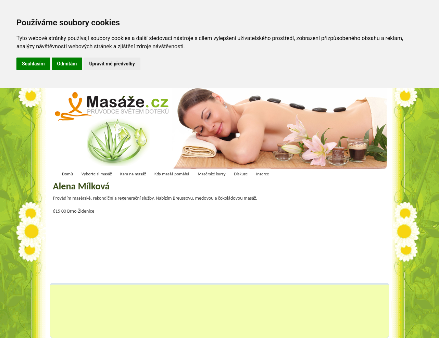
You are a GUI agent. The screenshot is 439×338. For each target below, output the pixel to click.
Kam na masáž (133, 173)
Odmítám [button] (67, 63)
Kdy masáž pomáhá (171, 173)
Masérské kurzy (211, 173)
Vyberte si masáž (96, 173)
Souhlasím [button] (33, 63)
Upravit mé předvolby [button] (112, 63)
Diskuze (241, 173)
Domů (67, 173)
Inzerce (262, 173)
